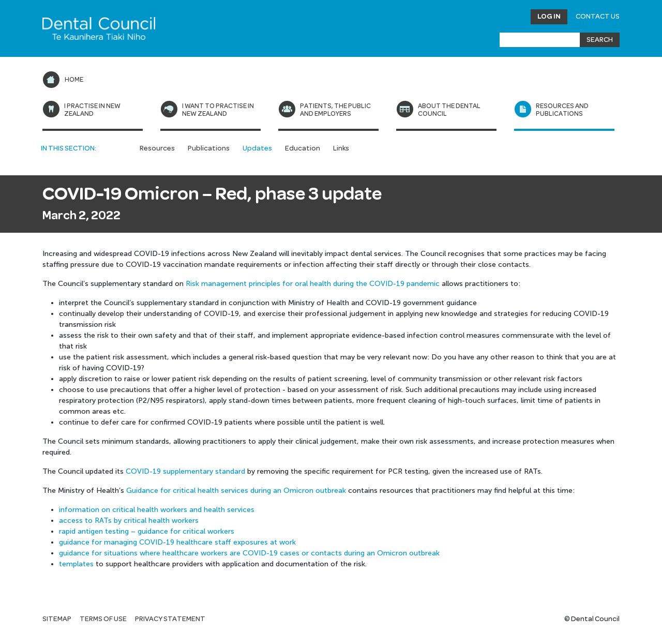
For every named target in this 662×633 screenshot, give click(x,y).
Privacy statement (170, 619)
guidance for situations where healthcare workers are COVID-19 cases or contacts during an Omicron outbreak (249, 553)
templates (76, 564)
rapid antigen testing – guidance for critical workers (146, 531)
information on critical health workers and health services (156, 509)
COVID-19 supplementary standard (185, 471)
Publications (209, 148)
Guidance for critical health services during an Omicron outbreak (236, 490)
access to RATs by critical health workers (129, 520)
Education (302, 148)
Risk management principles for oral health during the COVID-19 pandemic (313, 283)
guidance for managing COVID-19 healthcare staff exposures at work (177, 542)
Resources (157, 148)
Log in (549, 16)
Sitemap (56, 619)
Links (341, 148)
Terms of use (103, 619)
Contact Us (598, 16)
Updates (257, 148)
